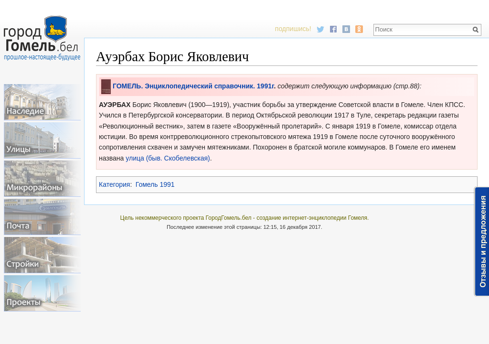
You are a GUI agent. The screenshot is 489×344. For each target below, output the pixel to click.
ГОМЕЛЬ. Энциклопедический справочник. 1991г (193, 86)
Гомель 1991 (155, 184)
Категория (114, 184)
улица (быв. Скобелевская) (168, 158)
